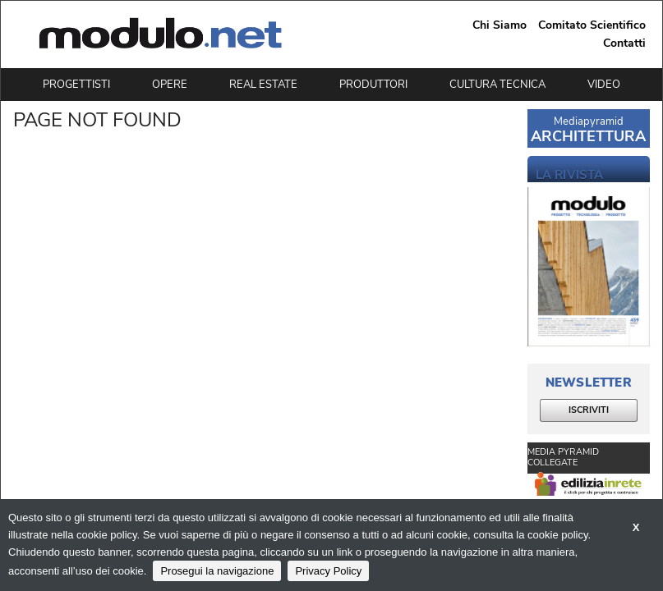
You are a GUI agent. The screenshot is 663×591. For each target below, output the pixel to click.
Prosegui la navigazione (217, 571)
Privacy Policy (328, 571)
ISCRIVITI (589, 410)
